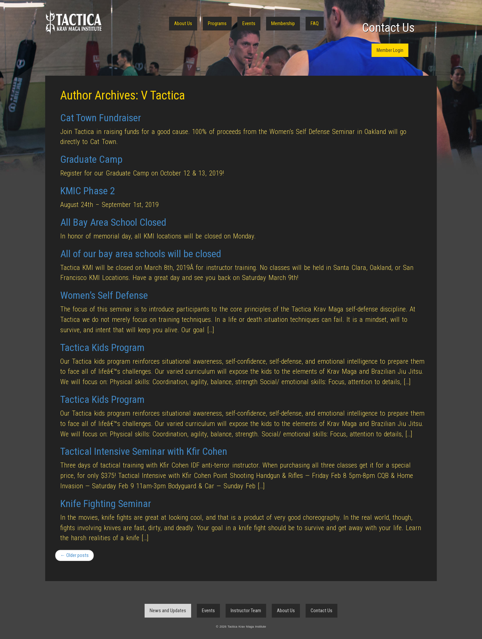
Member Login (390, 50)
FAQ (315, 23)
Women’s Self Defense (104, 295)
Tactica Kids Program (102, 347)
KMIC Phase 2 (87, 191)
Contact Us (388, 28)
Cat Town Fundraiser (100, 118)
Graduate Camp (91, 159)
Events (248, 23)
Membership (283, 23)
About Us (183, 23)
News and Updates (168, 611)
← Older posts (74, 555)
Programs (217, 23)
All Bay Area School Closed (113, 222)
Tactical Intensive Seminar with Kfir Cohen (143, 451)
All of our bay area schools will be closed (140, 254)
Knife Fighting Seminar (105, 503)
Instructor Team (246, 611)
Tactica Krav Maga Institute (73, 22)
